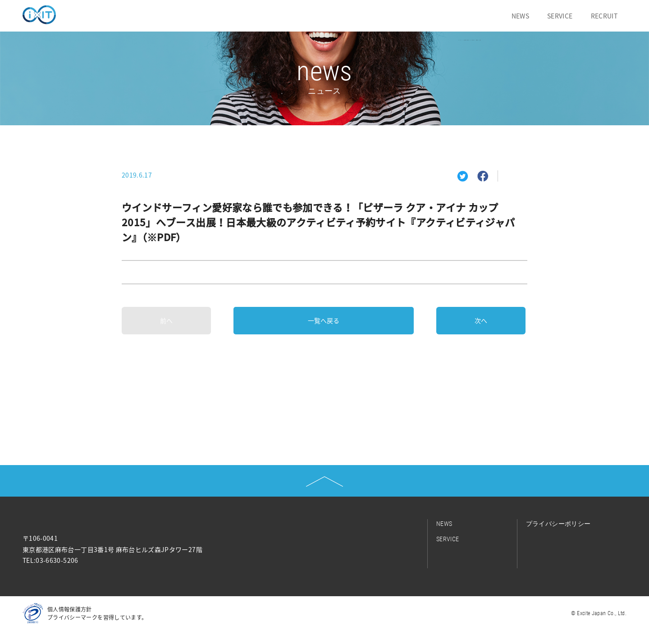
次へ (481, 320)
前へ (166, 320)
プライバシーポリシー (558, 523)
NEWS (520, 15)
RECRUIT (604, 15)
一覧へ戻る (323, 320)
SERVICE (559, 15)
